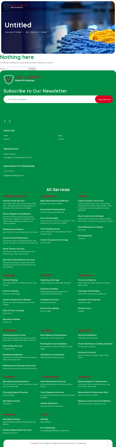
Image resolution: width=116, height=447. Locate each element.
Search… (3, 68)
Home (6, 135)
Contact (61, 139)
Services (7, 139)
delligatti (47, 443)
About (60, 135)
